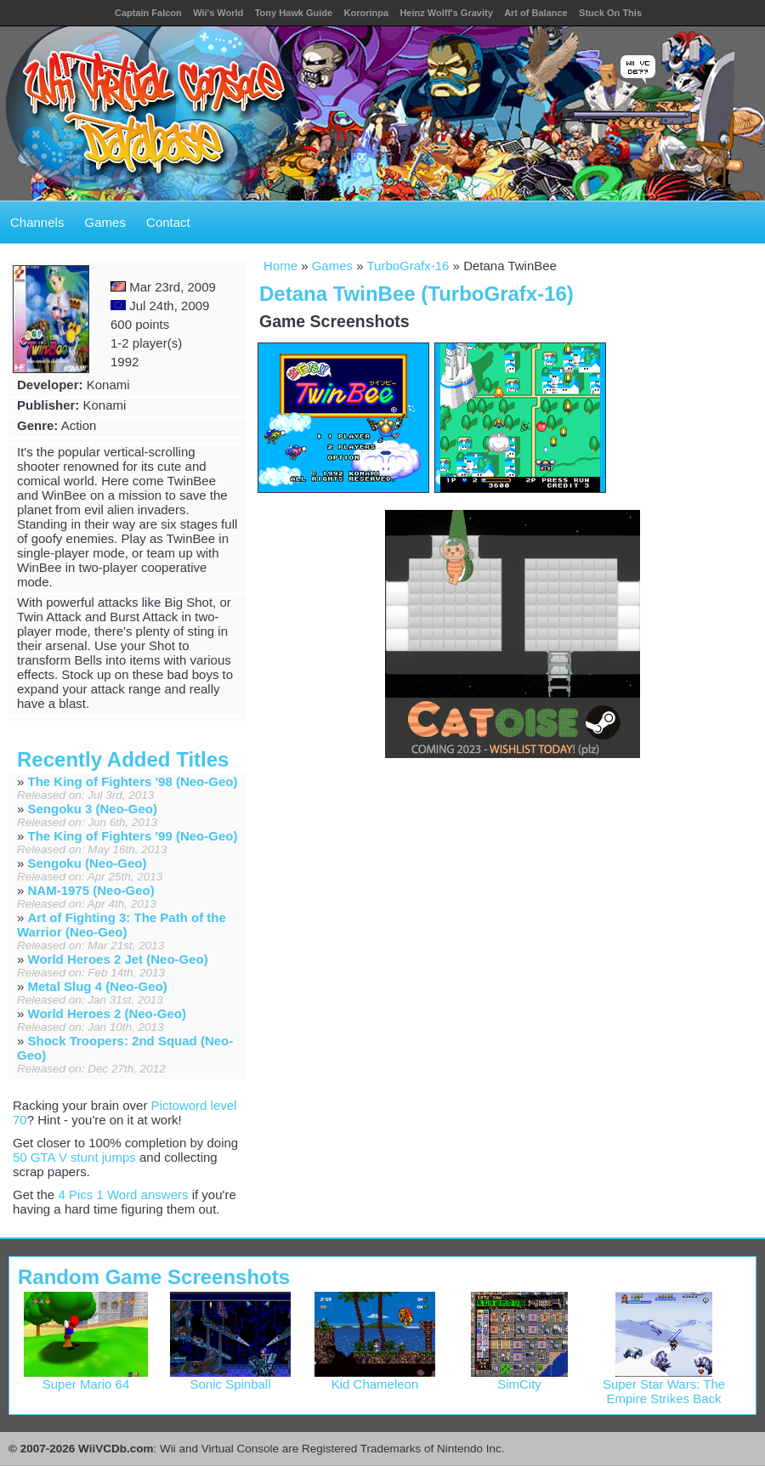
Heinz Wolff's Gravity (446, 13)
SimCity (520, 1378)
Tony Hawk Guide (293, 13)
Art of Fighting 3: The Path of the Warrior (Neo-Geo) (121, 924)
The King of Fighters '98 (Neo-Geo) (133, 781)
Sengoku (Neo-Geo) (87, 863)
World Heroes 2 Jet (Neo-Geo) (118, 959)
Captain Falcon (148, 13)
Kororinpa (365, 13)
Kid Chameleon (375, 1378)
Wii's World (218, 13)
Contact (168, 222)
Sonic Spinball (231, 1378)
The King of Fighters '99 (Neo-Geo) (133, 836)
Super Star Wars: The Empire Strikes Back (664, 1385)
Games (105, 222)
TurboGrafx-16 (407, 265)
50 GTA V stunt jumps (74, 1157)
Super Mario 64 (86, 1378)
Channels (37, 222)
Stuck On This (610, 13)
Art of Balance (536, 13)
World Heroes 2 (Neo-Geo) (107, 1013)
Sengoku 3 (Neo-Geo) (93, 808)
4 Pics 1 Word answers (123, 1194)
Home (281, 265)
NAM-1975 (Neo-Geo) (91, 890)
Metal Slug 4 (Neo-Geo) (97, 986)
